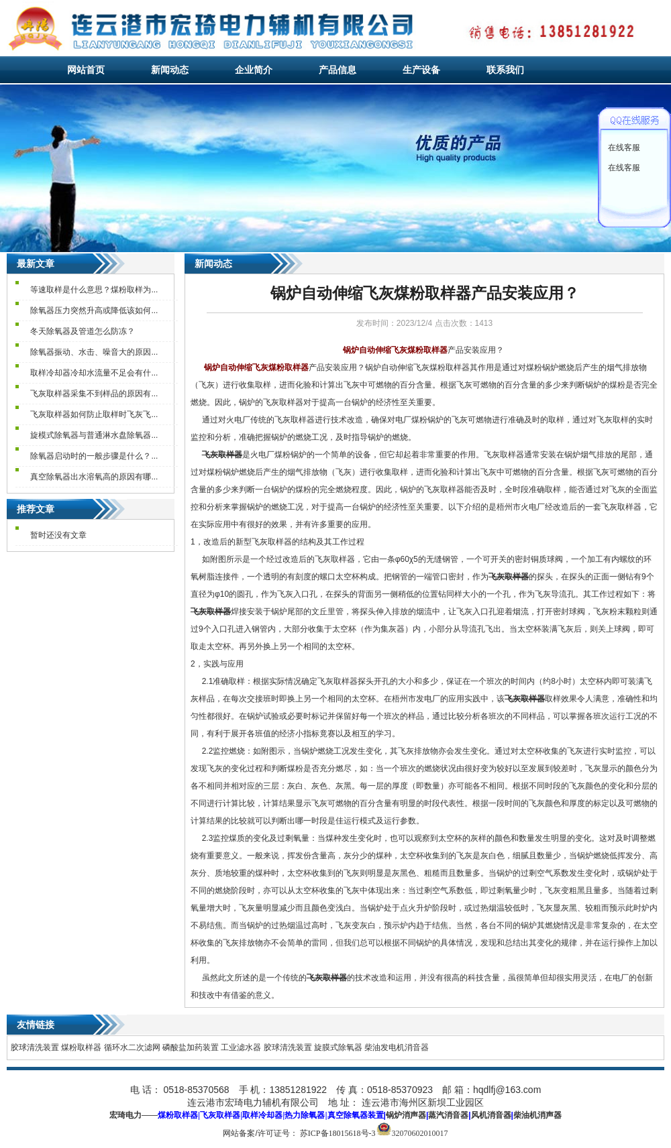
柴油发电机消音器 (396, 1047)
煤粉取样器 (81, 1047)
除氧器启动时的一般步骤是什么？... (94, 456)
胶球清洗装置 (35, 1047)
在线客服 (624, 147)
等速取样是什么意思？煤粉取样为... (94, 289)
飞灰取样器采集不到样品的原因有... (94, 393)
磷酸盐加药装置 (190, 1047)
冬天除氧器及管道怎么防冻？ (82, 331)
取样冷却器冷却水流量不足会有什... (94, 373)
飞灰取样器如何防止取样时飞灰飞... (94, 414)
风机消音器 (491, 1115)
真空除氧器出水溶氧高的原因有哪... (94, 476)
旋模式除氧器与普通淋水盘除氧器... (94, 435)
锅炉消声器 (406, 1115)
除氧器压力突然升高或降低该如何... (94, 310)
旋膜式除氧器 (338, 1047)
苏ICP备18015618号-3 (338, 1133)
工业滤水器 (241, 1047)
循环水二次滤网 (132, 1047)
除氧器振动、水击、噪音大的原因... (94, 352)
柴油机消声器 (537, 1115)
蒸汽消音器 (448, 1115)
